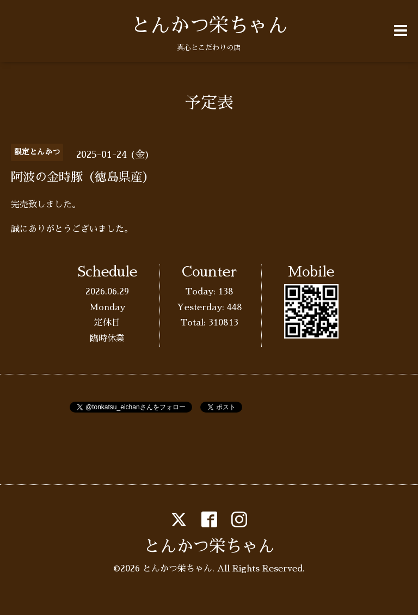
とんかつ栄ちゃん (209, 25)
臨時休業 (107, 338)
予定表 (209, 103)
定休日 (107, 322)
